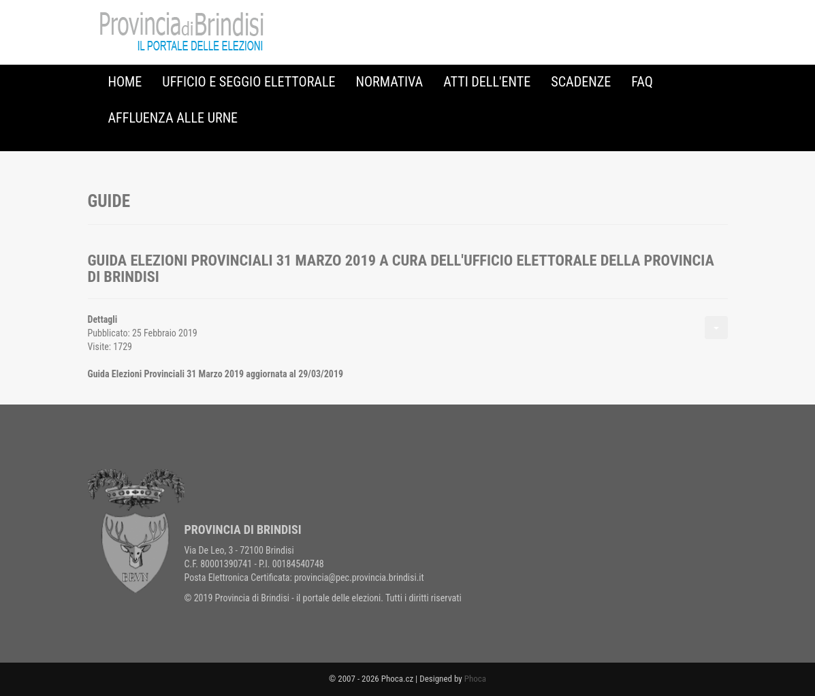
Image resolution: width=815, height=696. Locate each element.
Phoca (475, 679)
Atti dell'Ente (486, 82)
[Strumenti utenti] (716, 327)
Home (125, 82)
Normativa (390, 82)
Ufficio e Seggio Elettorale (248, 82)
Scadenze (581, 82)
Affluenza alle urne (173, 118)
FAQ (642, 82)
